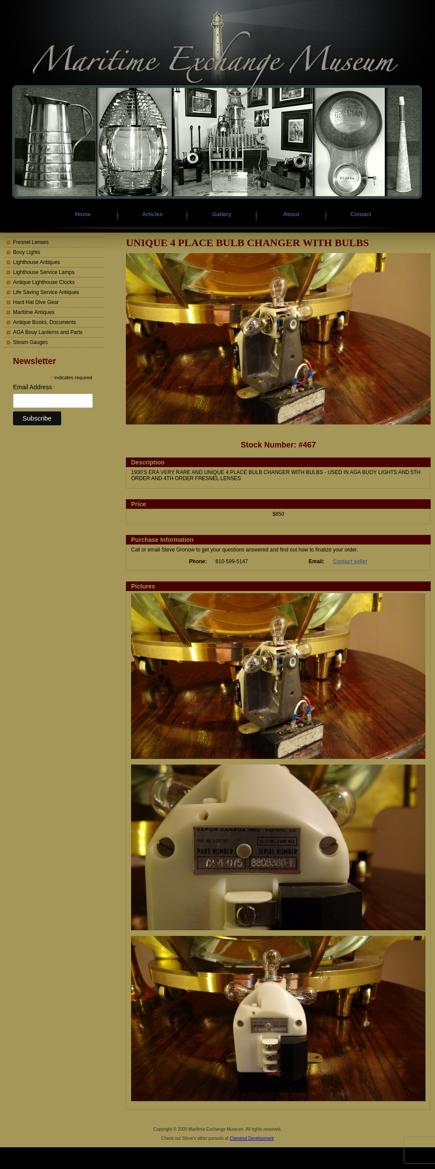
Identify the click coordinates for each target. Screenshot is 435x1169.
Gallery (221, 214)
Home (83, 214)
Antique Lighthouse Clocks (44, 282)
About (291, 214)
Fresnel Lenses (31, 242)
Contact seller (350, 561)
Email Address (34, 387)
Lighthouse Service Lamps (43, 272)
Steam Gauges (30, 342)
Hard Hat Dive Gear (36, 302)
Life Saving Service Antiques (46, 292)
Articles (152, 214)
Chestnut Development (252, 1138)
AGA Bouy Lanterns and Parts (47, 332)
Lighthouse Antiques (36, 262)
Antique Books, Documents (44, 322)
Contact (360, 214)
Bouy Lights (26, 252)
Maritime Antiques (33, 312)
